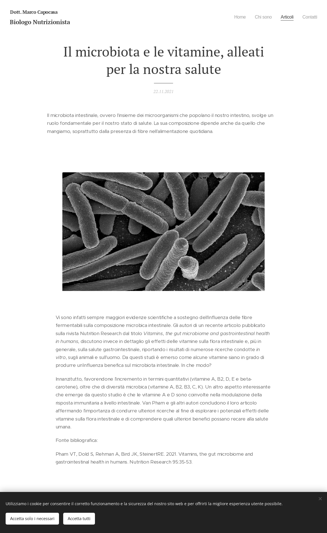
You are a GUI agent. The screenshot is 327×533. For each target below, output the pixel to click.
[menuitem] (236, 17)
